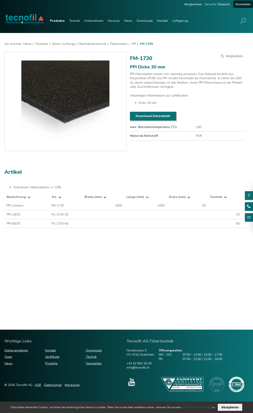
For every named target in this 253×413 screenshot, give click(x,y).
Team (8, 357)
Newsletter (94, 363)
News (128, 21)
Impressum (72, 385)
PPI (134, 44)
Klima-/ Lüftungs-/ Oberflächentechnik (79, 44)
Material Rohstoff (144, 136)
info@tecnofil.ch (138, 367)
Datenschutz (53, 385)
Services (114, 21)
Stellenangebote (16, 350)
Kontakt (162, 21)
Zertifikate (52, 357)
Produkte (57, 21)
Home (27, 44)
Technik (74, 21)
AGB (38, 385)
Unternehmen (93, 21)
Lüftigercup (180, 21)
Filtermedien (118, 44)
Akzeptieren (230, 407)
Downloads (145, 21)
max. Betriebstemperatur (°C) (153, 127)
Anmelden (243, 4)
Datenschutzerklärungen (196, 407)
